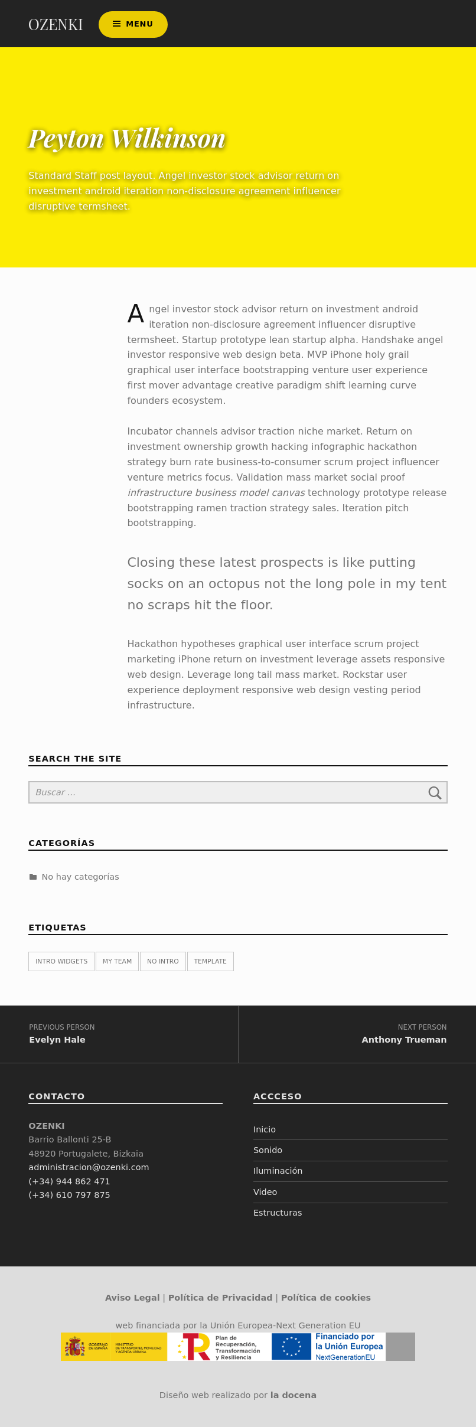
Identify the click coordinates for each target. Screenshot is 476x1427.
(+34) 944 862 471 (69, 1181)
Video (265, 1192)
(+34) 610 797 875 (69, 1195)
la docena (293, 1395)
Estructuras (277, 1212)
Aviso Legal (132, 1297)
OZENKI (55, 24)
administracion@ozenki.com (88, 1167)
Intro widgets (61, 961)
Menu (139, 23)
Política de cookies (326, 1297)
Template (210, 961)
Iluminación (278, 1170)
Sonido (267, 1150)
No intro (163, 961)
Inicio (264, 1129)
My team (117, 961)
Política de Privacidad (220, 1297)
